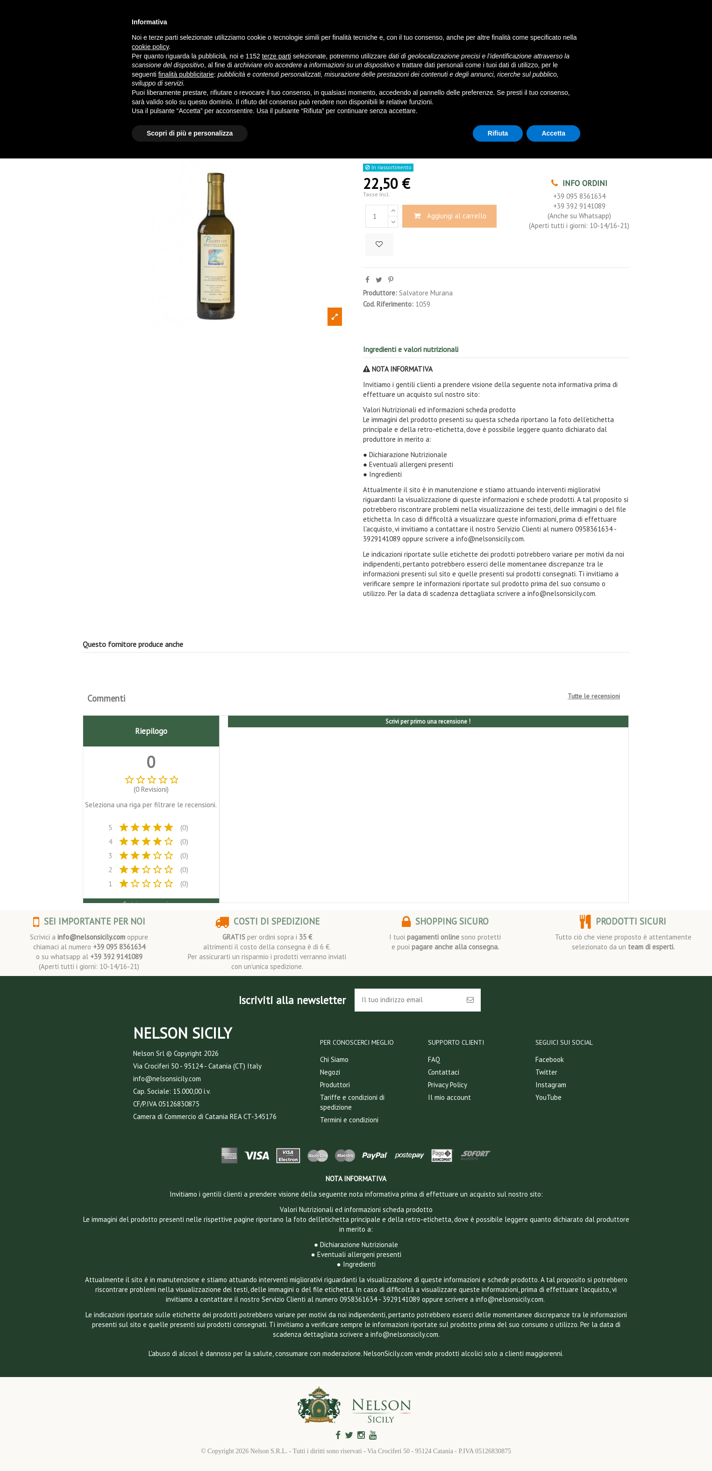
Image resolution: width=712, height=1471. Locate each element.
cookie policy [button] (150, 46)
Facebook (549, 1059)
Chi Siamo (334, 1059)
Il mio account (449, 1097)
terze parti (276, 56)
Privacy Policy (447, 1084)
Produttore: (380, 292)
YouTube (548, 1097)
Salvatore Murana (426, 292)
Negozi (330, 1072)
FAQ (434, 1059)
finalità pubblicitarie (186, 74)
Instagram (550, 1084)
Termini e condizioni (349, 1119)
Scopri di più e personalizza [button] (190, 133)
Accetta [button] (553, 133)
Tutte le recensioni (594, 696)
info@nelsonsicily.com (91, 937)
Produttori (335, 1084)
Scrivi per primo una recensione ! (427, 721)
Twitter (546, 1072)
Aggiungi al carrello (449, 215)
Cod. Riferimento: (388, 304)
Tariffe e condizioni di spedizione (352, 1102)
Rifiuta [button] (498, 133)
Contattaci (443, 1072)
